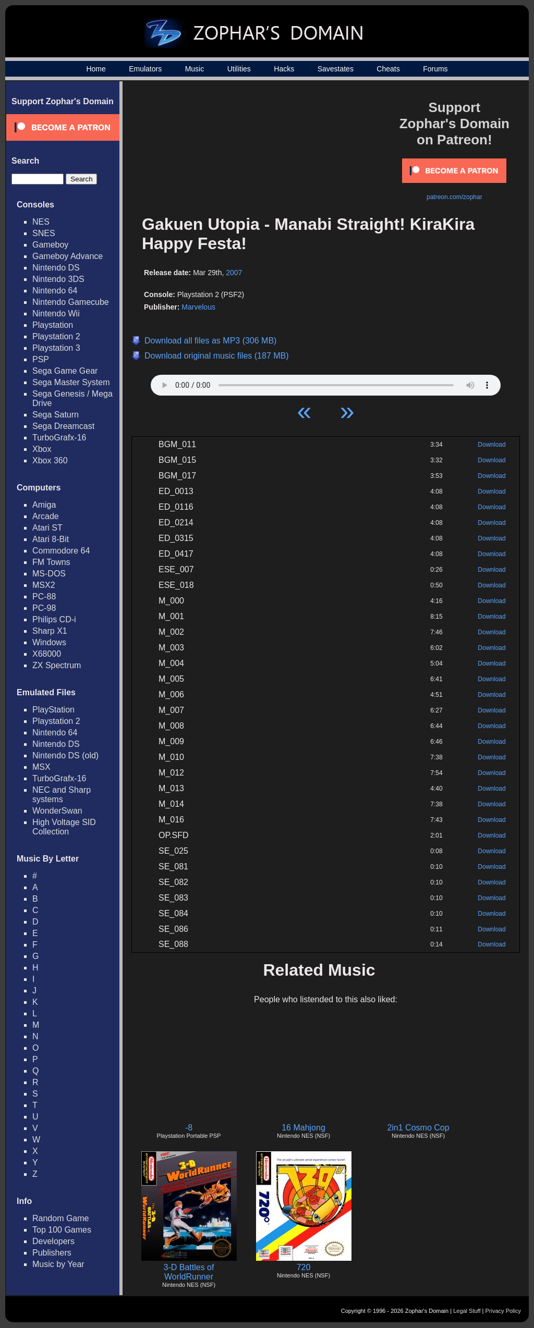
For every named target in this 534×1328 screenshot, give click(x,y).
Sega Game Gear (65, 370)
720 (304, 1267)
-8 (188, 1127)
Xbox (41, 449)
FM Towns (51, 562)
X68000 (46, 653)
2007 (234, 272)
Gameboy (50, 244)
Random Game (60, 1218)
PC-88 (44, 596)
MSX (41, 767)
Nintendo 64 (54, 290)
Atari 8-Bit (50, 539)
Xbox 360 (50, 460)
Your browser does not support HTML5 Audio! (326, 383)
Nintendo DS (56, 267)
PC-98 (44, 608)
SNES (43, 233)
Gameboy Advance (67, 256)
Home (95, 69)
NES (41, 221)
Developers (53, 1241)
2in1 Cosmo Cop (418, 1127)
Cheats (388, 69)
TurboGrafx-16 (59, 437)
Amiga (44, 504)
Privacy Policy (503, 1311)
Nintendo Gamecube (70, 302)
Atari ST (47, 527)
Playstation (52, 325)
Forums (435, 69)
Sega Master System (71, 382)
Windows (49, 642)
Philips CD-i (54, 619)
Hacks (284, 69)
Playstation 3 (56, 347)
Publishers (51, 1252)
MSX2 (43, 585)
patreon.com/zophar (454, 197)
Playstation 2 (56, 336)
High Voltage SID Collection (64, 827)
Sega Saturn (55, 414)
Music (194, 69)
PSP (40, 359)
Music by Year (58, 1264)
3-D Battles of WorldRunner (189, 1272)
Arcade (45, 516)
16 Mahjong (303, 1127)
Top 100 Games (61, 1229)
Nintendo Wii (56, 313)
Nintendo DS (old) (65, 755)
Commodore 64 (61, 550)
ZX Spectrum (56, 665)
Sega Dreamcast (63, 426)
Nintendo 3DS (58, 279)
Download (491, 444)
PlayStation (53, 709)
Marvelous (198, 307)
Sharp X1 (49, 630)
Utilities (239, 69)
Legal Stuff (466, 1311)
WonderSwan (57, 810)
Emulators (145, 69)
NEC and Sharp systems (61, 794)
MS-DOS (49, 573)
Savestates (336, 69)
